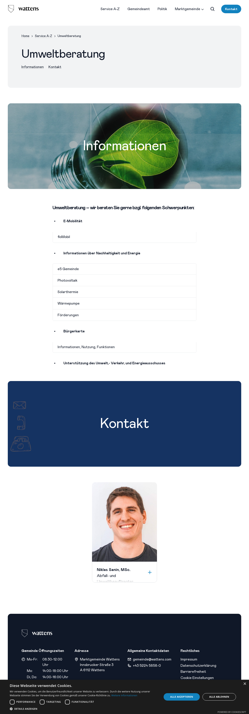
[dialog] (124, 697)
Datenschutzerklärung (198, 665)
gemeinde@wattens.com (152, 659)
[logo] (23, 9)
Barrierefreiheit (193, 671)
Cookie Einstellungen (197, 677)
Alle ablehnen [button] (219, 696)
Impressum (189, 659)
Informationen (32, 66)
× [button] (244, 683)
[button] (84, 709)
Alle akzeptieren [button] (181, 696)
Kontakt (231, 9)
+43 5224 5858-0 (147, 665)
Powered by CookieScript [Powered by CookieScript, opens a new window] (231, 711)
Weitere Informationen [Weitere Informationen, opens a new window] (124, 695)
